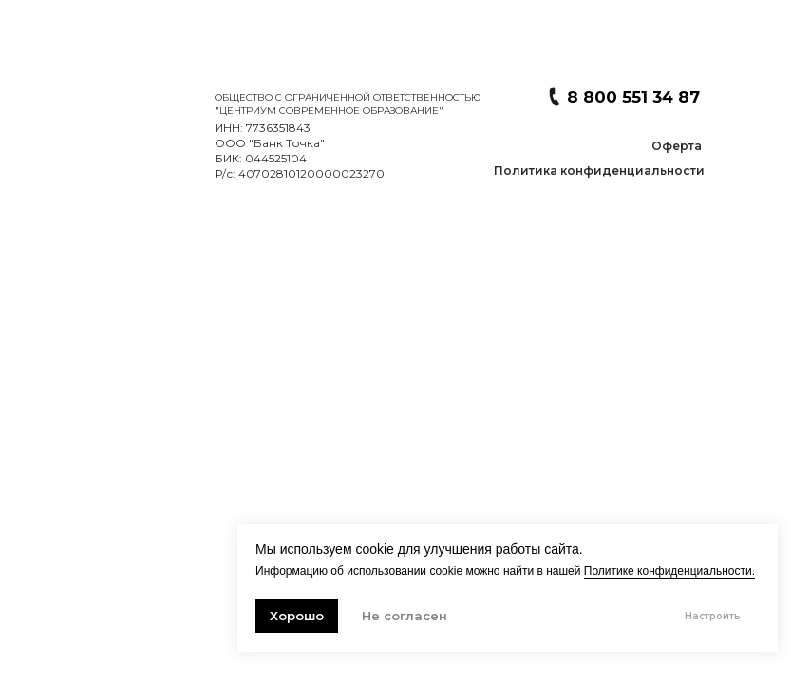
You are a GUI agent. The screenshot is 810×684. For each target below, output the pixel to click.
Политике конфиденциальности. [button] (669, 571)
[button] (599, 171)
